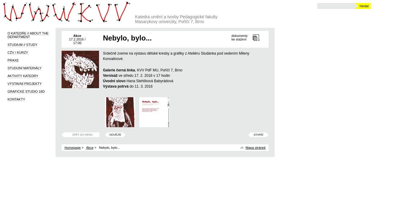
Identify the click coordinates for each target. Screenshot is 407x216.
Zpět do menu (82, 134)
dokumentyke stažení (239, 37)
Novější (115, 134)
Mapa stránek (256, 147)
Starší (258, 134)
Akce (89, 147)
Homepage (73, 147)
